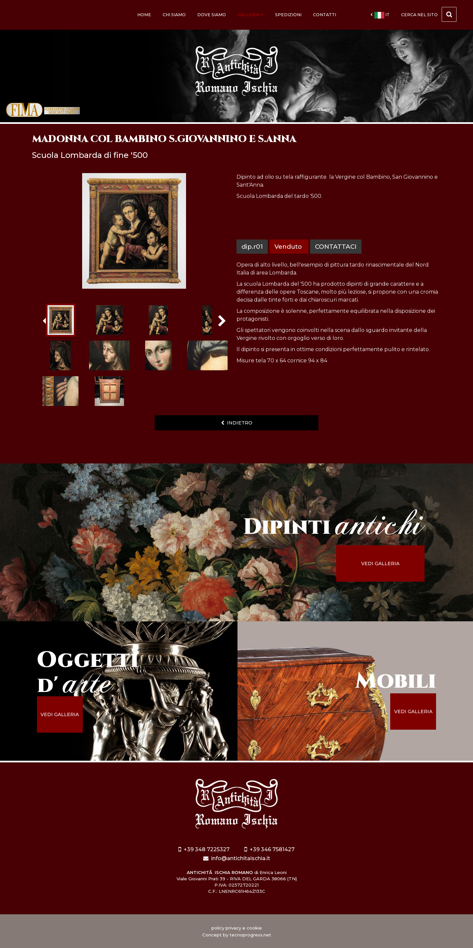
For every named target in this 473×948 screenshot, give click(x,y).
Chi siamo (174, 14)
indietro (236, 423)
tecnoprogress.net (250, 934)
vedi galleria (380, 563)
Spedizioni (288, 14)
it (380, 15)
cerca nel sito (429, 14)
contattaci (336, 246)
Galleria (250, 14)
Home (144, 14)
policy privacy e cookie (236, 927)
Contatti (324, 14)
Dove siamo (211, 14)
